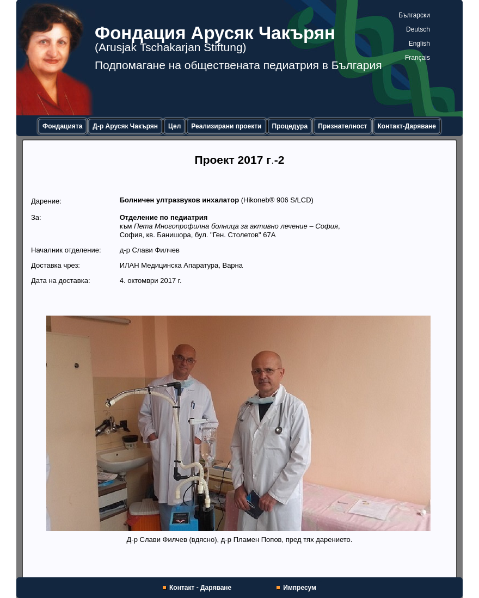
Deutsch (418, 29)
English (419, 43)
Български (414, 15)
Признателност (342, 126)
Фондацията (62, 126)
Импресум (299, 587)
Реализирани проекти (226, 126)
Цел (174, 126)
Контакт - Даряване (200, 587)
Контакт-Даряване (407, 126)
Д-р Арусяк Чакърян (125, 126)
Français (417, 57)
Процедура (290, 126)
